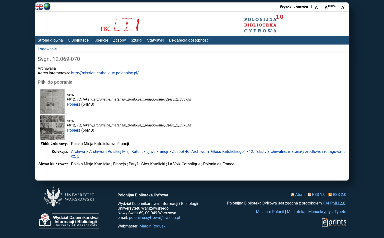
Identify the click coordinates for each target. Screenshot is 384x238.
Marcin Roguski (152, 226)
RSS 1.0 (315, 194)
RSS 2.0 (336, 194)
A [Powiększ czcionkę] (343, 7)
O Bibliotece (78, 40)
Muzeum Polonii (270, 211)
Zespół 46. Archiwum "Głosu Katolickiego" (208, 151)
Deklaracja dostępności (189, 40)
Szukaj (136, 40)
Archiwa (78, 151)
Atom (297, 194)
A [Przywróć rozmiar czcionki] (330, 7)
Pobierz (73, 104)
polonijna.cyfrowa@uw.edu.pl (154, 217)
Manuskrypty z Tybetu (327, 211)
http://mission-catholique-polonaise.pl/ (105, 73)
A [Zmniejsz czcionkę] (317, 7)
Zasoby (119, 40)
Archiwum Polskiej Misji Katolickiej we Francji (128, 151)
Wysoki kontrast (294, 7)
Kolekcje (101, 40)
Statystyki (155, 40)
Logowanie (47, 49)
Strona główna (50, 40)
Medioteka (296, 211)
